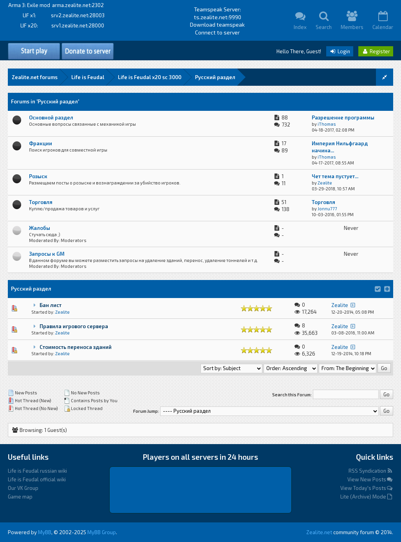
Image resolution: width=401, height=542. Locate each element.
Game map (20, 496)
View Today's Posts (366, 488)
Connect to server (217, 32)
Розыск (38, 176)
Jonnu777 (327, 208)
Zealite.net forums (35, 77)
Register (375, 51)
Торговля (40, 202)
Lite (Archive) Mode (366, 496)
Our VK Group (23, 488)
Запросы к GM (47, 254)
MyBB (44, 532)
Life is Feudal (87, 77)
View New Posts (370, 479)
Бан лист (50, 305)
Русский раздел (215, 77)
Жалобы (39, 228)
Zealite (325, 182)
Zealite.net (319, 532)
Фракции (40, 143)
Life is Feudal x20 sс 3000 (149, 77)
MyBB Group (101, 532)
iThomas (327, 123)
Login (339, 51)
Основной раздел (51, 117)
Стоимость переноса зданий (76, 347)
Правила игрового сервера (74, 326)
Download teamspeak (217, 24)
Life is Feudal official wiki (37, 479)
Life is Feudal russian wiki (37, 471)
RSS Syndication (371, 471)
